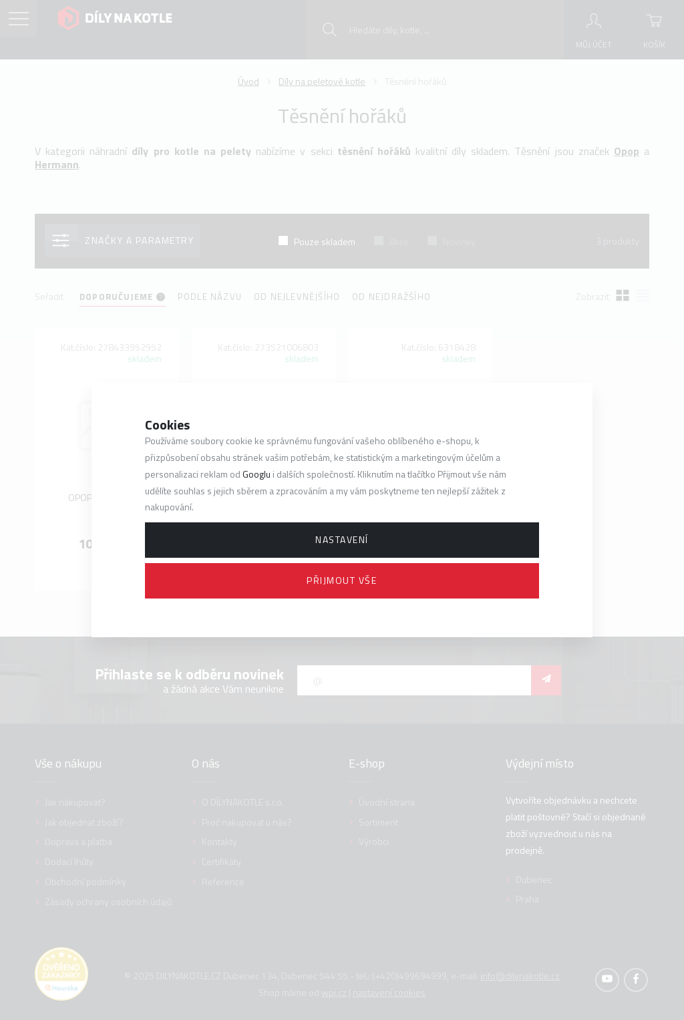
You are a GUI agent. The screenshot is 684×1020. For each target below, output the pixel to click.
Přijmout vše (342, 580)
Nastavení (342, 539)
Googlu (256, 474)
